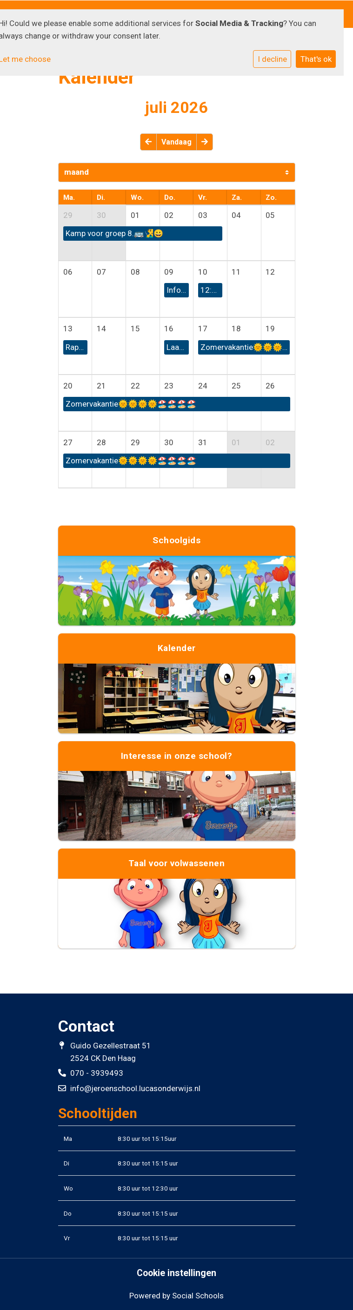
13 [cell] (68, 328)
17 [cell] (202, 328)
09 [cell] (168, 271)
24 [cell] (202, 385)
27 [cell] (68, 442)
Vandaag (176, 142)
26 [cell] (270, 385)
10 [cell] (202, 271)
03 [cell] (202, 215)
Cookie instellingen (176, 1273)
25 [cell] (236, 385)
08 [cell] (135, 271)
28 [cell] (101, 442)
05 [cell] (270, 215)
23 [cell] (168, 385)
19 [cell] (270, 328)
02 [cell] (168, 215)
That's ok (316, 59)
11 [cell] (236, 271)
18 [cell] (236, 328)
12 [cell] (270, 271)
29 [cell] (68, 215)
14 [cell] (101, 328)
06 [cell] (68, 271)
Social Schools (198, 1295)
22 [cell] (135, 385)
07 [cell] (101, 271)
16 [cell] (168, 328)
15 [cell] (135, 328)
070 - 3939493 (96, 1073)
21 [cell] (101, 385)
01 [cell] (135, 215)
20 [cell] (68, 385)
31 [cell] (202, 442)
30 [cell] (101, 215)
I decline (272, 59)
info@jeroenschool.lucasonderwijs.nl (135, 1088)
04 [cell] (236, 215)
